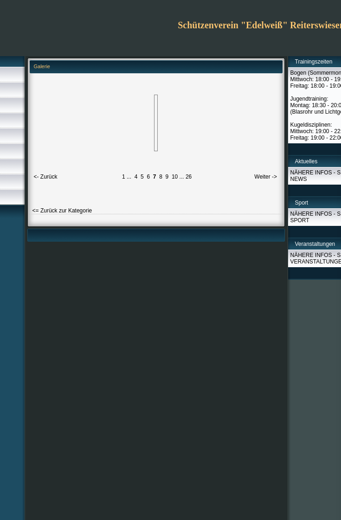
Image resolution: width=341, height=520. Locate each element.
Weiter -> (265, 176)
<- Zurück (46, 176)
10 (175, 176)
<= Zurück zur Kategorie (62, 210)
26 (189, 176)
